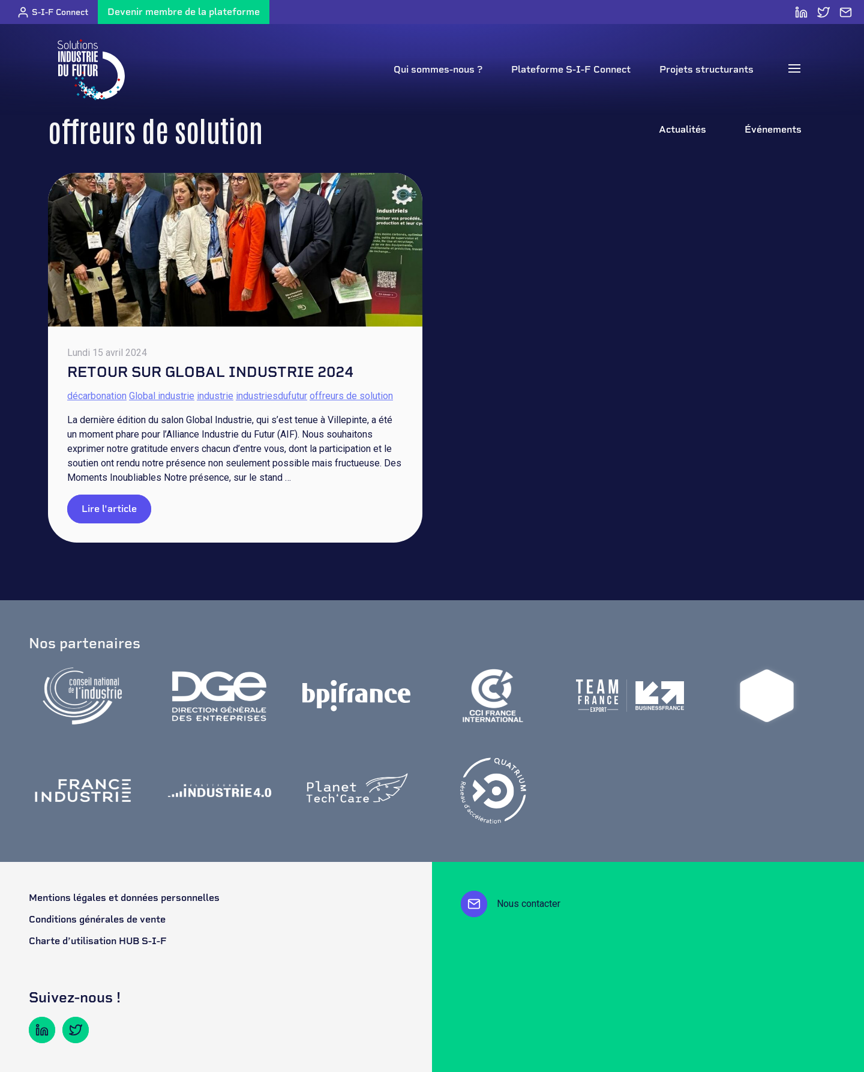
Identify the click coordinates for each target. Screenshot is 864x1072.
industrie (215, 396)
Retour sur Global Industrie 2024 (210, 372)
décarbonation (97, 396)
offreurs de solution (351, 396)
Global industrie (161, 396)
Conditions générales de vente (97, 919)
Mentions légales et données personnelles (124, 897)
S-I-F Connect (52, 12)
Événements (773, 129)
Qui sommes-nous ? (438, 69)
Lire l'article (109, 508)
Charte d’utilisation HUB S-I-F (98, 941)
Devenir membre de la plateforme (183, 11)
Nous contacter (510, 904)
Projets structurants (706, 69)
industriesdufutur (271, 396)
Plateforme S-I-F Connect (571, 69)
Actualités (682, 129)
